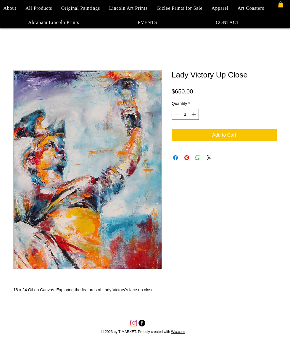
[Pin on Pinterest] (186, 157)
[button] (280, 4)
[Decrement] (176, 114)
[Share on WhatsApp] (198, 157)
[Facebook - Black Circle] (141, 323)
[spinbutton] (185, 114)
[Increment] (194, 114)
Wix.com (178, 332)
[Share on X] (209, 157)
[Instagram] (133, 323)
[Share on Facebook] (175, 157)
